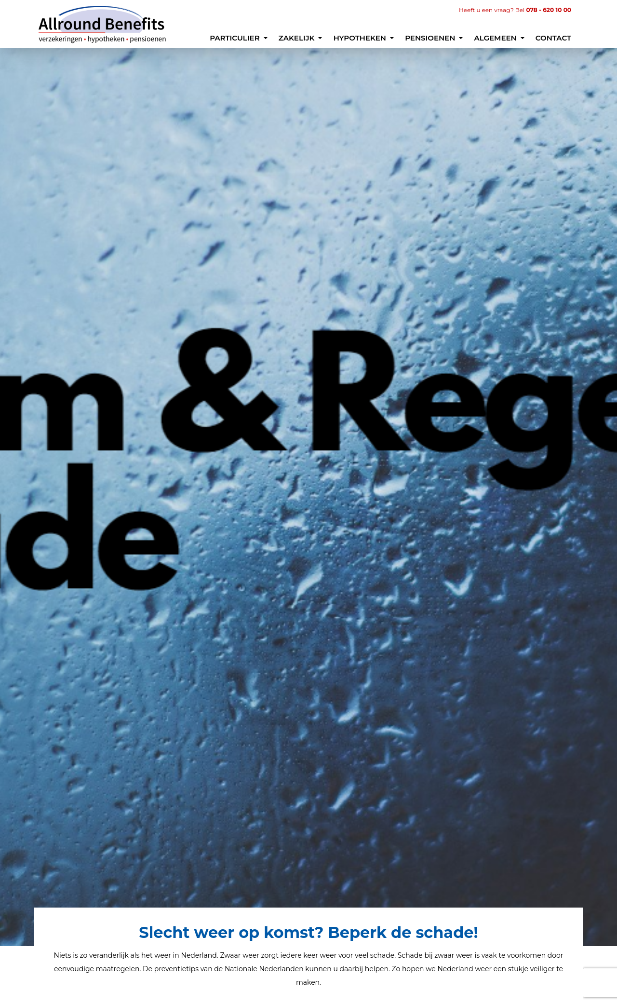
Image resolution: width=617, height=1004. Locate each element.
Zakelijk (298, 37)
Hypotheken (361, 37)
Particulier (236, 37)
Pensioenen (431, 37)
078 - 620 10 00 (549, 10)
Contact (553, 37)
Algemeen (496, 37)
